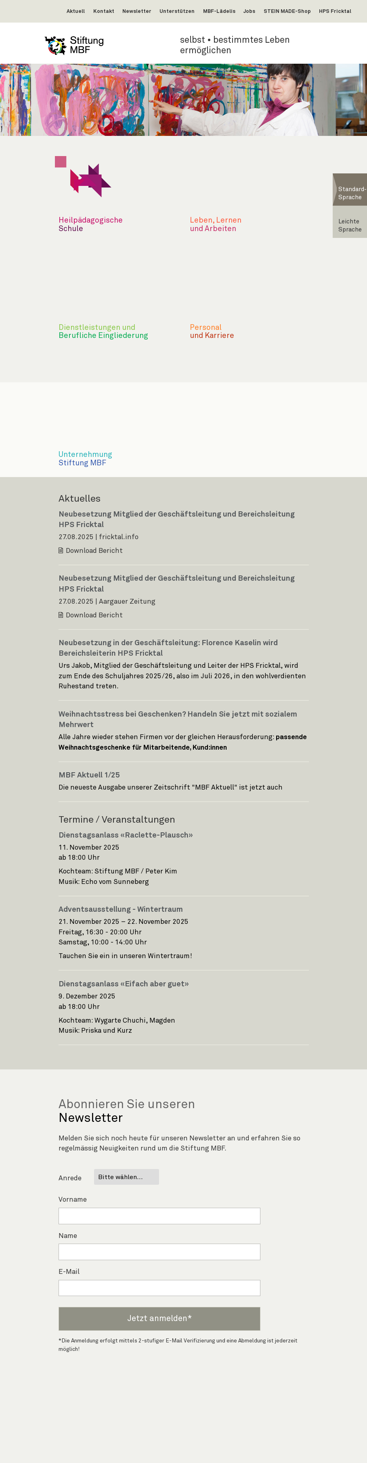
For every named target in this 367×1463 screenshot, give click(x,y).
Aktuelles (80, 499)
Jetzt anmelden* (159, 1319)
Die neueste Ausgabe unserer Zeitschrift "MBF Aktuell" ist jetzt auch (171, 787)
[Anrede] (126, 1177)
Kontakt (103, 11)
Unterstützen (177, 11)
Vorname (73, 1199)
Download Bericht (94, 551)
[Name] (159, 1252)
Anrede (70, 1178)
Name (68, 1236)
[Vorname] (159, 1216)
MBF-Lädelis (219, 11)
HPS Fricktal (335, 11)
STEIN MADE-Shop (287, 11)
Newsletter (136, 11)
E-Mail (69, 1272)
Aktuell (76, 11)
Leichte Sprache (350, 226)
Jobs (249, 11)
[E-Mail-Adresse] (159, 1288)
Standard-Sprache (352, 193)
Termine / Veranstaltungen (117, 820)
